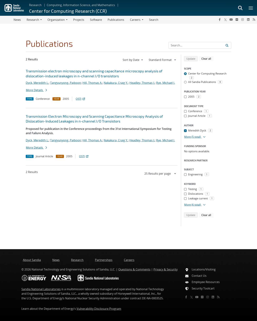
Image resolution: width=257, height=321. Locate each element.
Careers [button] (135, 20)
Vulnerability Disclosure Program (99, 309)
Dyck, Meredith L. (37, 83)
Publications (116, 20)
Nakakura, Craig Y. (116, 83)
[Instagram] (242, 19)
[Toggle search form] (240, 8)
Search (153, 20)
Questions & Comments (134, 269)
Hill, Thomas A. (92, 83)
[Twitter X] (225, 19)
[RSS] (254, 19)
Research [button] (33, 20)
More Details (36, 90)
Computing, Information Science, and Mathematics (81, 5)
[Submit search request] (227, 45)
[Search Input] (199, 45)
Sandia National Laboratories (41, 289)
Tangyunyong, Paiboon (65, 83)
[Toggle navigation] (7, 20)
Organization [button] (56, 20)
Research (35, 5)
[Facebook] (219, 19)
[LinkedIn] (248, 19)
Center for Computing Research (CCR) (68, 11)
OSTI (81, 98)
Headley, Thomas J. (142, 83)
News (17, 20)
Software (96, 20)
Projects (78, 20)
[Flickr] (237, 19)
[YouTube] (231, 19)
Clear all (207, 58)
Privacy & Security (165, 269)
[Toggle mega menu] (251, 8)
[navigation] (133, 59)
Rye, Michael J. (165, 83)
